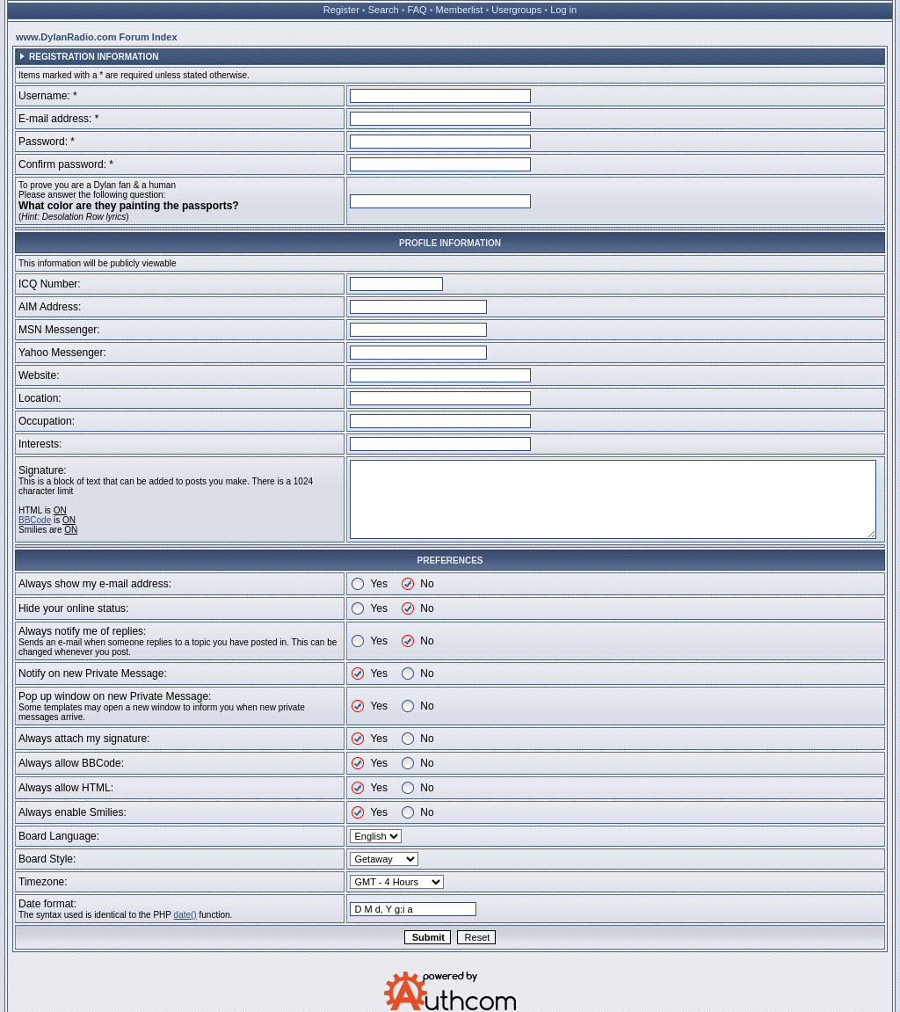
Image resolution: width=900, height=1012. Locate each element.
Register (341, 9)
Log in (563, 9)
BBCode (34, 520)
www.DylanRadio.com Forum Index (97, 37)
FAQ (417, 9)
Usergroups (516, 9)
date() (185, 915)
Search (383, 9)
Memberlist (459, 9)
